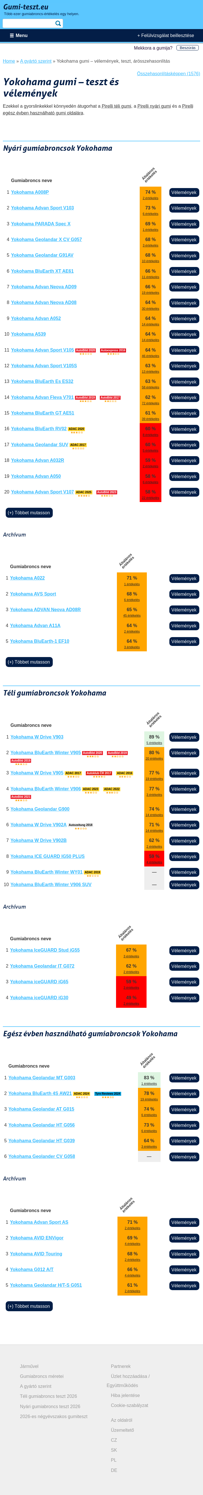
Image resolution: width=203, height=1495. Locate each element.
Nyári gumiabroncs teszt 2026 (50, 1406)
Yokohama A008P (30, 192)
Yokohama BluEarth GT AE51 (42, 413)
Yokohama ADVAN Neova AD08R (45, 609)
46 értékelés (150, 356)
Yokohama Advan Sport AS (39, 1222)
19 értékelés (150, 292)
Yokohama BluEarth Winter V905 (46, 752)
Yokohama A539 (28, 334)
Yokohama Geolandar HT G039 (42, 1140)
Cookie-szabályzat (129, 1405)
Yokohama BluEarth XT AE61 (42, 271)
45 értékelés (132, 615)
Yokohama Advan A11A (35, 625)
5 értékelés (151, 450)
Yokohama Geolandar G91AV (42, 255)
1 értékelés (151, 229)
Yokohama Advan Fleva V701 (42, 397)
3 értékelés (151, 245)
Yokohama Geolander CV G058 (42, 1156)
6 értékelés (151, 213)
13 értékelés (150, 371)
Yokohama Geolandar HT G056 (42, 1125)
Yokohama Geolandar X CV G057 (46, 239)
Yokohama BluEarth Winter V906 (46, 788)
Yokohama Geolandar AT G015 (41, 1109)
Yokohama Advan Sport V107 (42, 492)
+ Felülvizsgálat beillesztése (165, 35)
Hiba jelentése (125, 1395)
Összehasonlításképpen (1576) (168, 73)
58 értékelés (150, 387)
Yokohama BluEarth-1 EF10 (39, 641)
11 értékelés (150, 277)
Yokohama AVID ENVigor (37, 1237)
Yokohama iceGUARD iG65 (39, 981)
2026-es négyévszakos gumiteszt (54, 1416)
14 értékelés (150, 324)
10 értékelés (150, 261)
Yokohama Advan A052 (36, 318)
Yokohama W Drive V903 (37, 737)
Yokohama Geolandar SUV (39, 444)
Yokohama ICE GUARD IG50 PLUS (48, 856)
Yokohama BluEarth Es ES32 (42, 381)
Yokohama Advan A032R (37, 460)
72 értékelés (150, 403)
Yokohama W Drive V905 (37, 772)
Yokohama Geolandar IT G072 (42, 966)
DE (114, 1470)
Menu (22, 35)
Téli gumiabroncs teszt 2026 (48, 1396)
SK (114, 1450)
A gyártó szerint (35, 1386)
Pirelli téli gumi (116, 106)
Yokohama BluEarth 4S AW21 (40, 1093)
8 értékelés (151, 435)
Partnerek (121, 1366)
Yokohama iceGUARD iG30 (39, 997)
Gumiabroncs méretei (42, 1376)
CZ (114, 1440)
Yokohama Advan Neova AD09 (44, 286)
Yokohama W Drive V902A (39, 824)
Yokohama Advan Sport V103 (42, 207)
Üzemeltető (122, 1430)
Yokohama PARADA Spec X (41, 223)
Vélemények (183, 192)
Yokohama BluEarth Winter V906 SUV (51, 884)
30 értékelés (150, 308)
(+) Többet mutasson (29, 512)
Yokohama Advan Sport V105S (44, 365)
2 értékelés (151, 198)
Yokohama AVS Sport (33, 594)
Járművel (29, 1366)
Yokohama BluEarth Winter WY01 (47, 872)
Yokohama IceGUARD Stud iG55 (45, 950)
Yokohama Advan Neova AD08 (44, 302)
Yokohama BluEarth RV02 (39, 428)
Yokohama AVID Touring (36, 1253)
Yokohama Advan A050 (36, 476)
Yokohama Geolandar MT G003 (42, 1077)
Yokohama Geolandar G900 (40, 809)
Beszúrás (188, 48)
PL (114, 1460)
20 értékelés (154, 758)
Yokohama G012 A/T (32, 1269)
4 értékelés (154, 862)
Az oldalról (121, 1420)
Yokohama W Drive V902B (39, 840)
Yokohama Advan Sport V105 (42, 350)
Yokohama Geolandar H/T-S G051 (46, 1285)
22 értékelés (150, 497)
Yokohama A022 (27, 578)
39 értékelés (150, 419)
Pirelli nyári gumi (154, 106)
